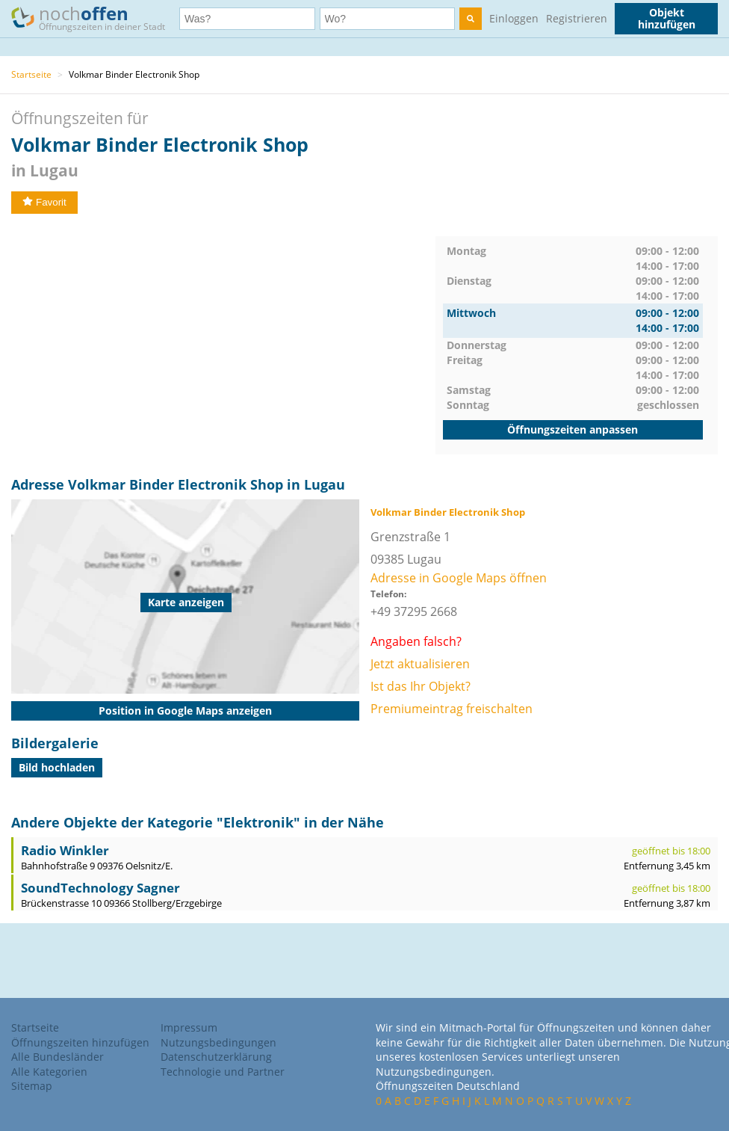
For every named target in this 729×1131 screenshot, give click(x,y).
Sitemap (31, 1086)
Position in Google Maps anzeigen (185, 710)
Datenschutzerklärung (216, 1057)
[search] (470, 18)
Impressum (189, 1027)
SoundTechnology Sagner (100, 887)
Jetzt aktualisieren (420, 664)
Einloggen (514, 18)
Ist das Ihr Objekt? (420, 686)
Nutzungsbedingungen (218, 1042)
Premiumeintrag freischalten (451, 708)
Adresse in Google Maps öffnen (458, 578)
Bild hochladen (57, 767)
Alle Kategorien (49, 1071)
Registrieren (576, 18)
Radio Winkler (65, 850)
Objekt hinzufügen (666, 18)
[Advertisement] (223, 341)
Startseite (31, 74)
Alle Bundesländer (57, 1057)
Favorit (44, 202)
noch (95, 17)
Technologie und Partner (223, 1071)
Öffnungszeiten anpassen (572, 429)
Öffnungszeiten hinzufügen (80, 1042)
